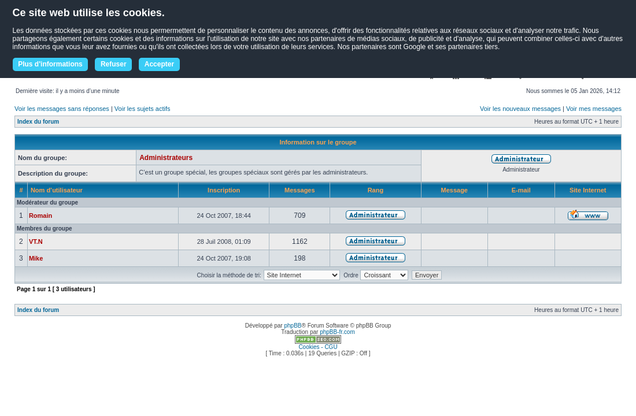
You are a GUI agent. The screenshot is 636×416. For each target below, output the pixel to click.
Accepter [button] (159, 64)
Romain (40, 215)
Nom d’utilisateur (57, 190)
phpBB (292, 325)
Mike (36, 258)
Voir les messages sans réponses (61, 108)
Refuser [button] (114, 64)
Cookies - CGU (317, 347)
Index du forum (38, 121)
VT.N (36, 241)
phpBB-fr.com (337, 332)
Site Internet (588, 190)
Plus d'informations (50, 64)
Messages (299, 190)
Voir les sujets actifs (142, 108)
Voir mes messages (594, 108)
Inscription (224, 190)
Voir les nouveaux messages (520, 108)
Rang (376, 190)
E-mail (521, 190)
